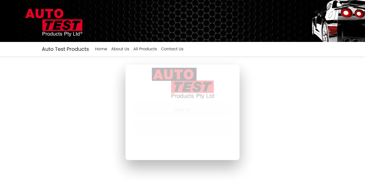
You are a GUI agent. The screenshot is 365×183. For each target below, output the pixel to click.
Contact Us (172, 49)
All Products (145, 49)
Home (101, 49)
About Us (120, 49)
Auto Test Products (65, 49)
